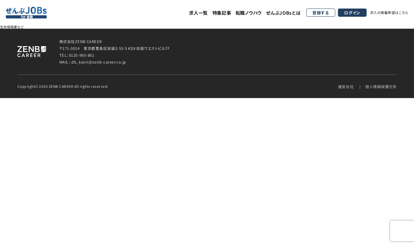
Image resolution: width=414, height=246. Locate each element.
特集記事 (221, 12)
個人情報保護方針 (381, 86)
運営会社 (346, 86)
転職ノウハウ (249, 12)
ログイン (352, 12)
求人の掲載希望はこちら (389, 12)
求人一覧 (198, 12)
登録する (320, 12)
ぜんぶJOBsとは (283, 12)
